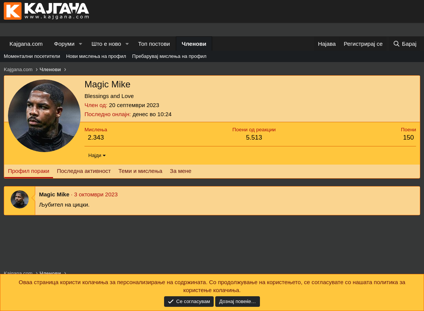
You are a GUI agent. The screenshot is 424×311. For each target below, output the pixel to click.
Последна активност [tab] (84, 171)
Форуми (64, 43)
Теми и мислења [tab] (140, 171)
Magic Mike (54, 194)
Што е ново (106, 43)
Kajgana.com (26, 43)
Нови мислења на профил (96, 56)
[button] (80, 44)
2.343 (96, 137)
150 (408, 137)
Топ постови (154, 43)
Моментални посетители (32, 56)
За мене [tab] (180, 171)
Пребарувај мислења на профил (169, 56)
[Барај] (404, 44)
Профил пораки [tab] (28, 171)
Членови (194, 43)
